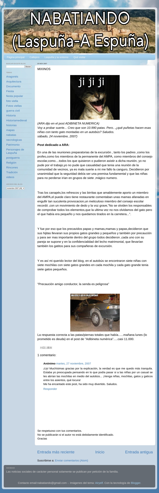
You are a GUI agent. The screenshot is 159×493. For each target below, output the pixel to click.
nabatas (11, 134)
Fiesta (10, 91)
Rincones (12, 167)
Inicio (99, 452)
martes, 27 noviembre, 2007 (73, 363)
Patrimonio (13, 144)
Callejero (34, 57)
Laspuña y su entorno (56, 57)
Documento (13, 86)
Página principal (15, 57)
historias (11, 125)
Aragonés (12, 76)
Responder (50, 388)
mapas (10, 130)
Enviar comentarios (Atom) (71, 460)
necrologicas (14, 139)
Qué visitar (79, 57)
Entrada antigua (139, 452)
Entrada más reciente (55, 452)
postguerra (13, 157)
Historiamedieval (16, 120)
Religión (11, 162)
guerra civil (13, 110)
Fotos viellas (14, 105)
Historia (11, 115)
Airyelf (99, 482)
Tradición (12, 172)
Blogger (135, 482)
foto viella (12, 101)
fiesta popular (14, 96)
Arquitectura (13, 81)
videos (10, 177)
